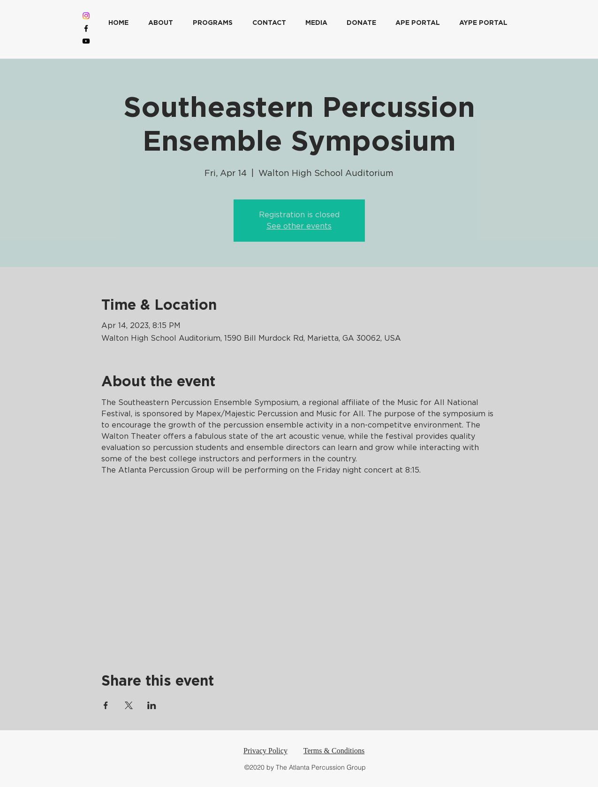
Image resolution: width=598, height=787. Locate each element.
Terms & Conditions (333, 751)
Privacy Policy (265, 751)
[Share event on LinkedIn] (151, 705)
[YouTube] (86, 41)
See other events (299, 226)
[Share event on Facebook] (105, 705)
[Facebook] (86, 28)
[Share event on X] (128, 705)
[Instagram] (86, 15)
